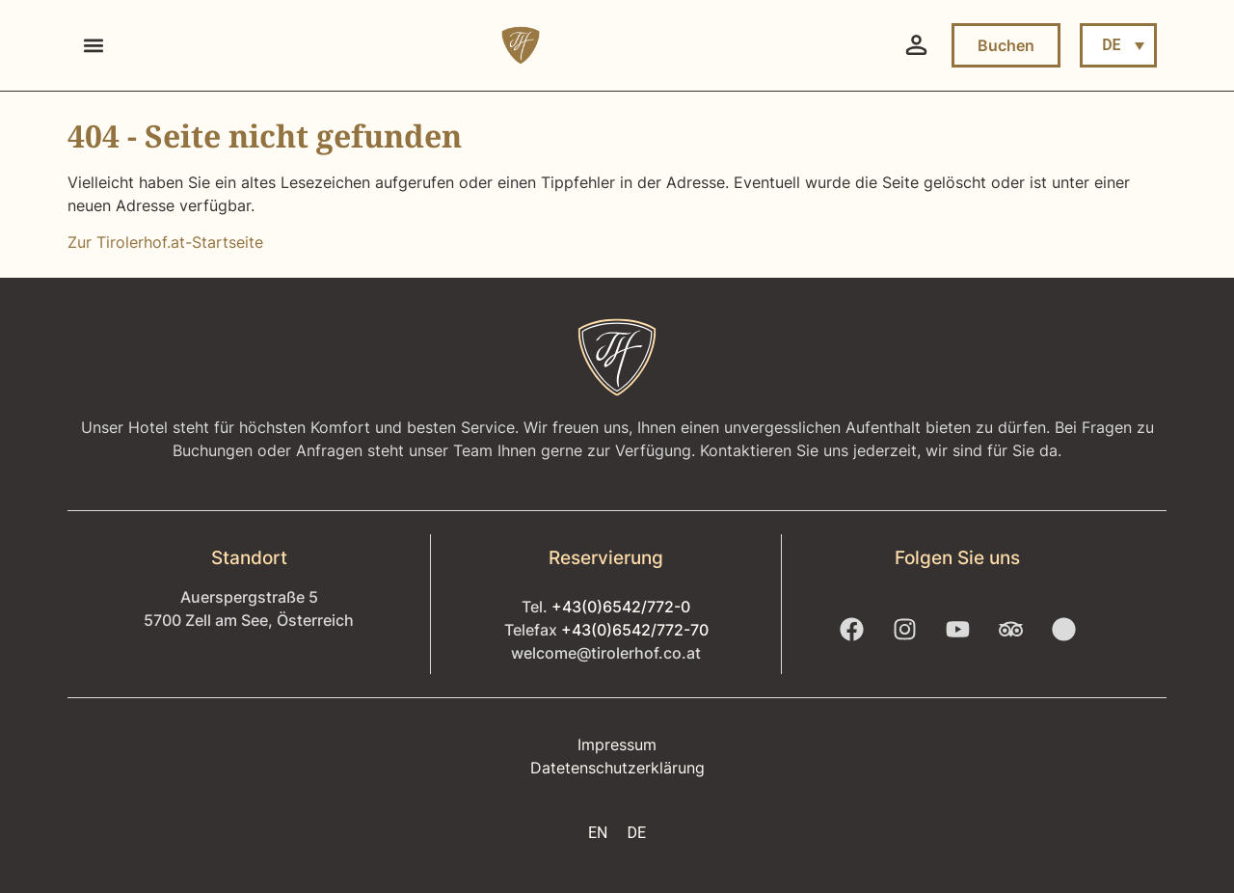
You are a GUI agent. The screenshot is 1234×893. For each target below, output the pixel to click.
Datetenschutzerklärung (617, 767)
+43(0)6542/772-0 (620, 606)
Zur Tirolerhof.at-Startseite (165, 242)
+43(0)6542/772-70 (635, 629)
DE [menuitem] (1111, 45)
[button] (93, 46)
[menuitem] (1118, 45)
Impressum (617, 744)
